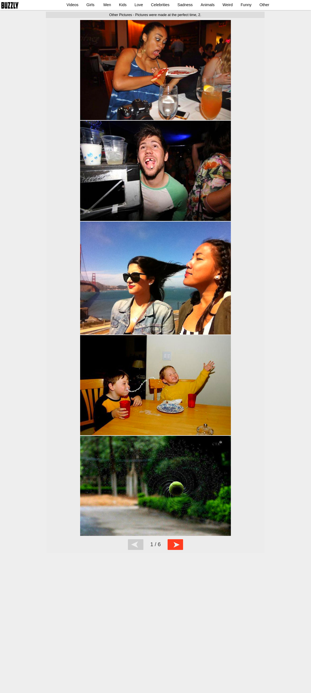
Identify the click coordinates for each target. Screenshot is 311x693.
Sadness (185, 5)
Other (264, 5)
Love (138, 5)
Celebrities (160, 5)
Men (107, 5)
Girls (90, 5)
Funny (246, 5)
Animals (207, 5)
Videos (72, 5)
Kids (123, 5)
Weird (228, 5)
